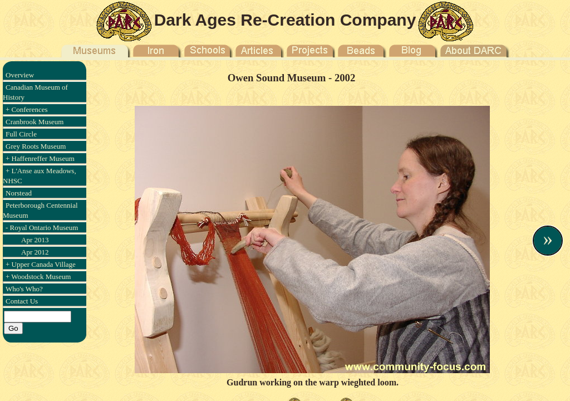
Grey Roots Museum (36, 146)
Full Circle (21, 134)
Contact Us (22, 301)
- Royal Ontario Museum (42, 227)
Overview (20, 75)
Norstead (19, 193)
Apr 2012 (34, 252)
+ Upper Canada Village (41, 264)
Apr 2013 (34, 240)
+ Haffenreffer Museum (40, 158)
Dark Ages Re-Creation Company (285, 20)
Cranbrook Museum (34, 122)
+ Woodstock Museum (38, 276)
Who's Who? (24, 289)
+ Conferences (27, 109)
